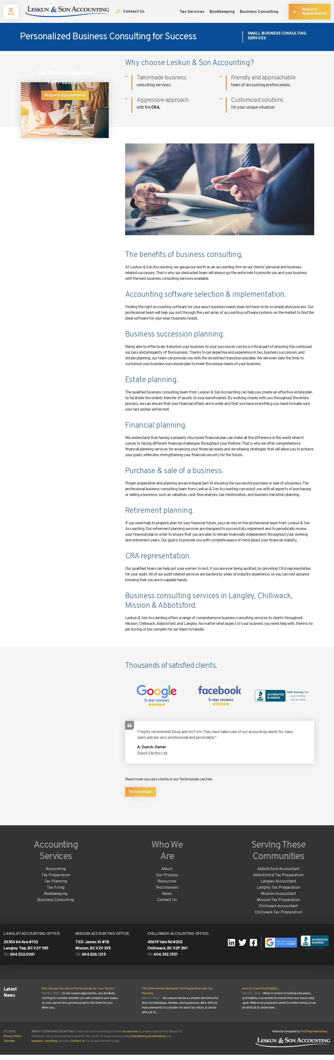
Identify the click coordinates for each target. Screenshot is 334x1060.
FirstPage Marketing (314, 1037)
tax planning (139, 1042)
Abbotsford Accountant (278, 874)
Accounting (56, 874)
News (167, 899)
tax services (130, 1037)
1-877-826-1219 (64, 84)
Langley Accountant (278, 886)
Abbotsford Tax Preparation (278, 880)
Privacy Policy (12, 1042)
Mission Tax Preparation (278, 905)
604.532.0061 (22, 960)
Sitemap (9, 1046)
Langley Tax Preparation (278, 893)
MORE (11, 11)
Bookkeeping (55, 899)
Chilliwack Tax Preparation (278, 917)
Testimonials (140, 797)
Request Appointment (65, 97)
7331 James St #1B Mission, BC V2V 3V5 (93, 950)
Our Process (167, 880)
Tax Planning (55, 886)
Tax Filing (56, 893)
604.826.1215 (94, 960)
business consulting (44, 1046)
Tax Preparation (55, 880)
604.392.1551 (166, 960)
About (167, 874)
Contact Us (167, 905)
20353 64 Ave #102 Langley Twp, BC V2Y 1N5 (26, 950)
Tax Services (192, 12)
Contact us (77, 1046)
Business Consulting (55, 905)
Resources (167, 886)
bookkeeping (156, 1042)
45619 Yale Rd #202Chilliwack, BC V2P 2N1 (167, 950)
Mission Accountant (278, 899)
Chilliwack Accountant (278, 911)
